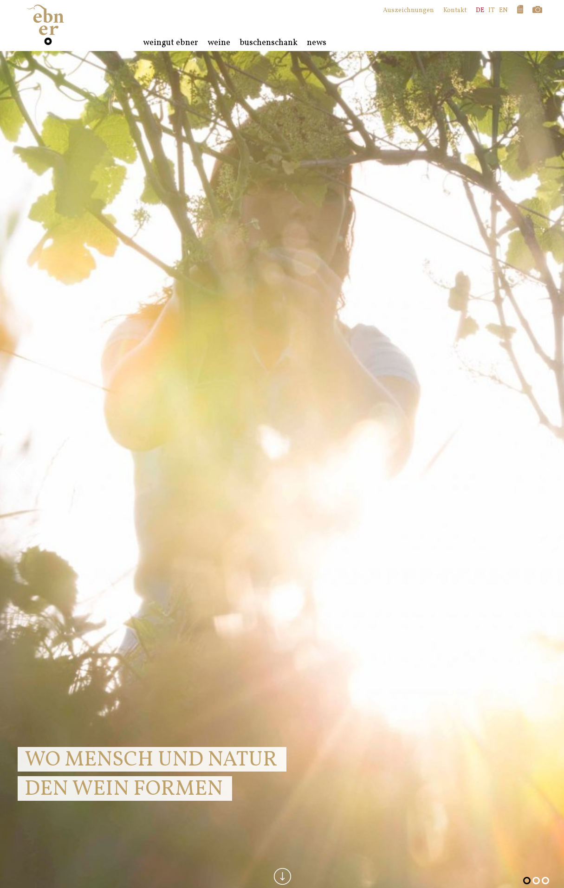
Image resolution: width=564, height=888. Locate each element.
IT (491, 10)
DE (480, 10)
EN (503, 10)
